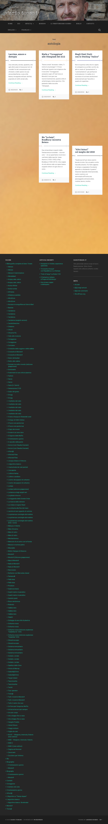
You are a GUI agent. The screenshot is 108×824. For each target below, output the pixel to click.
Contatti (90, 23)
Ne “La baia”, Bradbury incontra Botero (51, 139)
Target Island (12, 678)
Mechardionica (13, 538)
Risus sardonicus (14, 601)
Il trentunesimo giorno (61, 23)
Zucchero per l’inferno (15, 755)
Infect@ (28, 23)
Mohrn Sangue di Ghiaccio (17, 551)
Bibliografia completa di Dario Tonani (19, 264)
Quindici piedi (12, 598)
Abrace (10, 267)
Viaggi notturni (13, 728)
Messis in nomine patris (16, 545)
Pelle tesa (11, 579)
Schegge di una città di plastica (19, 620)
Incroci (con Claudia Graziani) (18, 445)
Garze (10, 379)
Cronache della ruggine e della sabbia (21, 349)
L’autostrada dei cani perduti (18, 467)
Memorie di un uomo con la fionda (20, 541)
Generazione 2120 (14, 388)
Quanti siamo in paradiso (16, 592)
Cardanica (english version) (17, 320)
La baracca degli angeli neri (17, 492)
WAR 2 (10, 743)
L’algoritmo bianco (14, 464)
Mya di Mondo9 (13, 560)
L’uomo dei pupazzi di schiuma (18, 480)
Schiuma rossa (13, 623)
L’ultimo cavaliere (14, 477)
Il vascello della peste (15, 442)
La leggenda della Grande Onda (19, 499)
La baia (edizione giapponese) (18, 489)
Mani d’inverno (13, 529)
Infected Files (13, 454)
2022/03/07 (47, 126)
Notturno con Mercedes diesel (18, 573)
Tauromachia (12, 681)
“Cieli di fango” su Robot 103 (51, 274)
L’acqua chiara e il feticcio (17, 461)
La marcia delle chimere (16, 502)
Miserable (11, 548)
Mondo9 (42, 23)
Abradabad (12, 276)
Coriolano (11, 345)
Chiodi (10, 330)
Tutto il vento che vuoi (15, 703)
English (11, 30)
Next (33, 87)
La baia (10, 486)
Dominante (12, 369)
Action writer (12, 289)
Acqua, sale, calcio (14, 279)
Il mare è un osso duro (16, 432)
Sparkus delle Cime (14, 665)
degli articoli (81, 288)
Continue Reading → (15, 136)
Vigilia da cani (13, 731)
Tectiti (10, 687)
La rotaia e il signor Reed (16, 505)
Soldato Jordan (13, 656)
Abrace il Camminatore (16, 273)
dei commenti (81, 291)
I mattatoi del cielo (14, 401)
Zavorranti (11, 752)
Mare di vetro (12, 532)
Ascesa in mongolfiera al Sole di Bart (21, 304)
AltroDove (11, 298)
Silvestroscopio (13, 640)
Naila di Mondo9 (13, 564)
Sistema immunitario (15, 646)
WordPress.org (80, 294)
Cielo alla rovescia (14, 336)
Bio (18, 23)
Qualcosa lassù (13, 589)
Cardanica (11, 311)
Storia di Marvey (13, 668)
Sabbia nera (12, 608)
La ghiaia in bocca (14, 495)
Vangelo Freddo (13, 722)
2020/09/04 (80, 138)
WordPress (38, 819)
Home (10, 23)
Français (26, 30)
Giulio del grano (13, 391)
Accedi (77, 284)
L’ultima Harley (13, 473)
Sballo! (10, 617)
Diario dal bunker (14, 358)
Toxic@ (10, 694)
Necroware (12, 570)
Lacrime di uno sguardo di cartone (20, 511)
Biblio (78, 23)
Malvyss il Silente (14, 526)
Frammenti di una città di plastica (19, 373)
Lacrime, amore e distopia (17, 55)
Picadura (11, 586)
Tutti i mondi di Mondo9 (16, 697)
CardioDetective (13, 323)
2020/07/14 (47, 220)
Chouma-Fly (12, 333)
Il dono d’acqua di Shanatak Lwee (19, 417)
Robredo (11, 604)
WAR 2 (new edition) (15, 746)
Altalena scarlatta (14, 295)
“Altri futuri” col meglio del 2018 (85, 150)
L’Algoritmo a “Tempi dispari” (17, 796)
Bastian (10, 308)
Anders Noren (92, 819)
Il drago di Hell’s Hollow (16, 420)
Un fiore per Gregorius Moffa (18, 706)
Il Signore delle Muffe (15, 436)
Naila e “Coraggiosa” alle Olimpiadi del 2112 (53, 55)
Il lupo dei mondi (14, 429)
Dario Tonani (16, 819)
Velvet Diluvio (12, 725)
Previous (8, 87)
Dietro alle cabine (14, 361)
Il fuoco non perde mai (16, 423)
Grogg (10, 395)
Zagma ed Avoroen (14, 749)
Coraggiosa (12, 339)
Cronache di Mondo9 (15, 352)
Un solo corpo (13, 712)
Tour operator (13, 690)
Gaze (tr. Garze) (13, 385)
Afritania (11, 292)
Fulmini (10, 376)
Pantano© (11, 576)
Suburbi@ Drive (13, 672)
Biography (10, 771)
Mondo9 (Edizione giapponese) (19, 557)
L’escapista (12, 470)
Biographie (10, 762)
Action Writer (12, 285)
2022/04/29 (14, 143)
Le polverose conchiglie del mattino (20, 514)
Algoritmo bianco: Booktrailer (18, 802)
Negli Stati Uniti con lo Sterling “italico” (87, 55)
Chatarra (11, 326)
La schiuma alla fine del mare (18, 508)
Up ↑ (101, 819)
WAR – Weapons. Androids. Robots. (20, 740)
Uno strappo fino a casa (16, 716)
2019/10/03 (80, 241)
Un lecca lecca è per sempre (18, 709)
